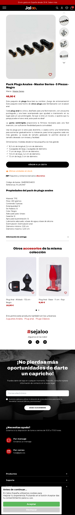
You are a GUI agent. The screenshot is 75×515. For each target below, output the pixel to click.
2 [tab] (38, 310)
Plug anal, (29, 319)
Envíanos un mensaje (22, 442)
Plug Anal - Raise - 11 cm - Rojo (52, 300)
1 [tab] (36, 310)
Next (64, 63)
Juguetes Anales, (14, 319)
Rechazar (31, 509)
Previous (64, 13)
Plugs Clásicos (43, 319)
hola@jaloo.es (19, 453)
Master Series (18, 91)
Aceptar (31, 504)
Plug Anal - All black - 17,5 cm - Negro (18, 301)
